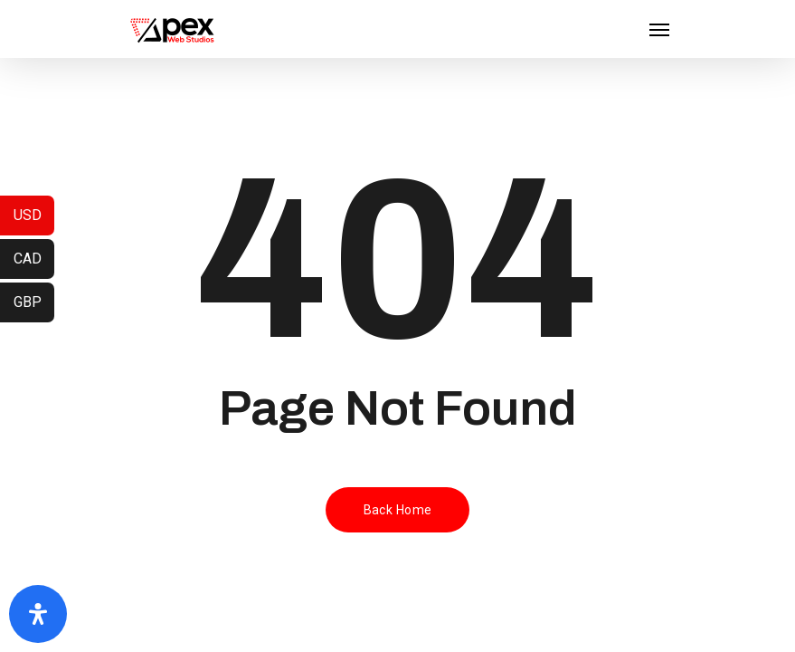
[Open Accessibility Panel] (38, 614)
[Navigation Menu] (659, 29)
